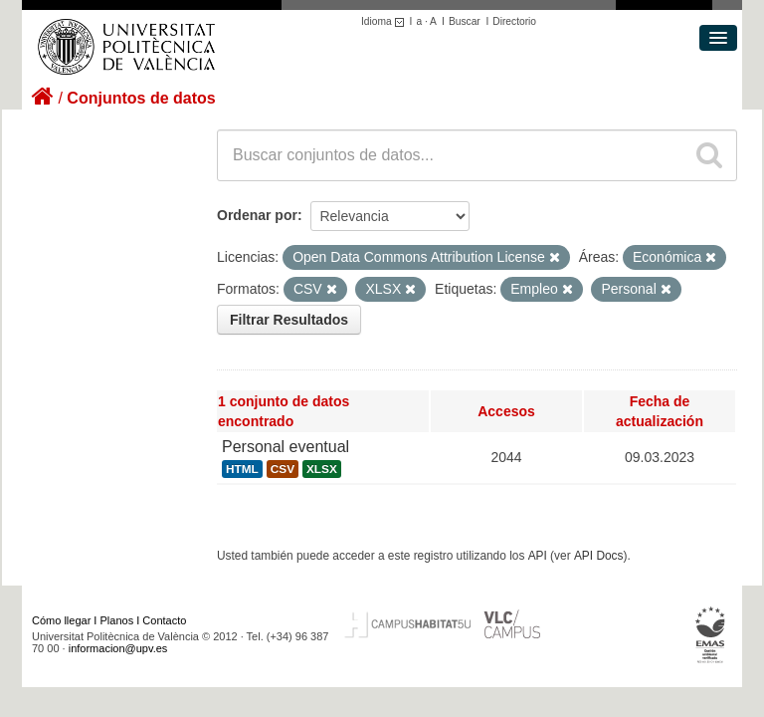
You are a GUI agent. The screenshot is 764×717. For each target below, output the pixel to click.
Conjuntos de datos (141, 98)
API (537, 556)
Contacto (164, 620)
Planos (117, 620)
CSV (282, 469)
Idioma (385, 21)
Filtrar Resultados (289, 320)
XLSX (321, 469)
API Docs (599, 556)
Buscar (464, 21)
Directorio (514, 21)
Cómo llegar (61, 620)
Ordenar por (257, 215)
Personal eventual (285, 446)
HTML (242, 469)
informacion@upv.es (118, 648)
